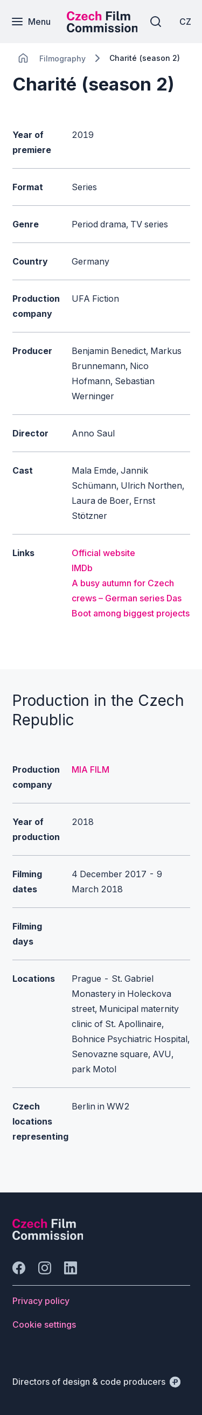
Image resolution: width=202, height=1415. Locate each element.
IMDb (82, 568)
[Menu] (30, 21)
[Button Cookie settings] (44, 1324)
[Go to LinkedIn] (70, 1268)
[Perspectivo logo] (47, 1236)
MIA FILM (90, 769)
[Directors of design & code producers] (96, 1381)
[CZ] (185, 21)
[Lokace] (62, 58)
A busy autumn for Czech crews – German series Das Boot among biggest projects (131, 598)
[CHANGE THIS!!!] (23, 58)
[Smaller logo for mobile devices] (102, 29)
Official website (103, 552)
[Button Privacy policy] (40, 1300)
